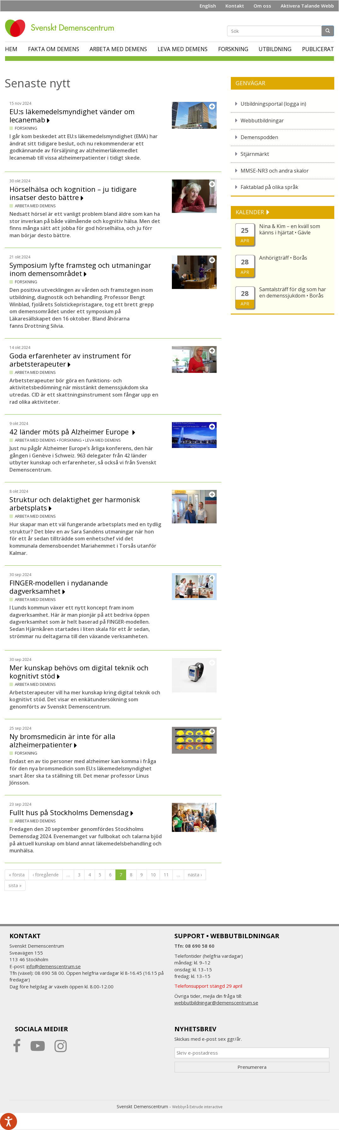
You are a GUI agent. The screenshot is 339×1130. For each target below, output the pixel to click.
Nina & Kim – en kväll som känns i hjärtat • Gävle (289, 229)
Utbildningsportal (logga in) (273, 103)
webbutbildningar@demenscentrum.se (216, 1002)
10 (153, 875)
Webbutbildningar (262, 120)
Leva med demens (182, 49)
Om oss (262, 6)
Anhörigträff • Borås (283, 257)
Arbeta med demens (118, 49)
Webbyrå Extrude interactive (197, 1106)
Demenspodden (259, 137)
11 (166, 875)
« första (17, 875)
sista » (15, 885)
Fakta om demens (53, 49)
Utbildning (275, 49)
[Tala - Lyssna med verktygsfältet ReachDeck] (8, 1121)
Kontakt (234, 6)
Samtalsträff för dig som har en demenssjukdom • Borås (292, 292)
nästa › (195, 875)
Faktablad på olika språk (269, 187)
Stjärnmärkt (255, 153)
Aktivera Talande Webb (307, 6)
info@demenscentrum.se (53, 966)
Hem (11, 49)
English (208, 6)
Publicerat (318, 49)
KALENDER (251, 212)
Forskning (233, 49)
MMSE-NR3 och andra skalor (275, 170)
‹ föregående (45, 875)
